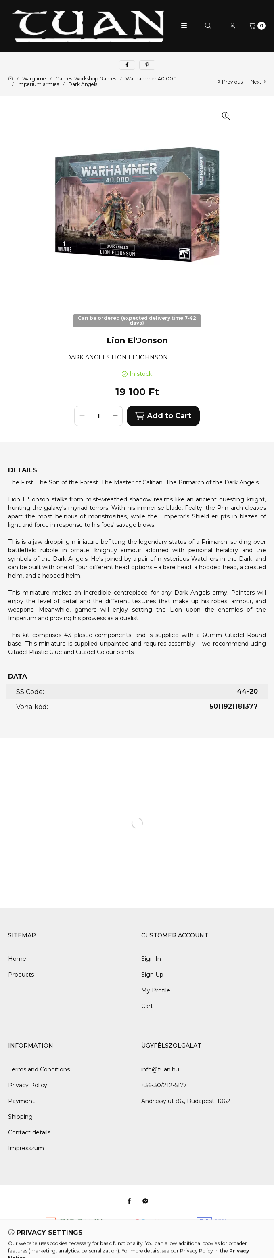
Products (21, 974)
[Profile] (232, 26)
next (258, 82)
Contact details (29, 1132)
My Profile (155, 990)
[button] (184, 26)
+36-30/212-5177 (163, 1085)
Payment (21, 1101)
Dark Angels (82, 84)
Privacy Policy (27, 1085)
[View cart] (257, 26)
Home (17, 958)
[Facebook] (129, 1201)
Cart (147, 1006)
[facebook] (127, 65)
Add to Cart (163, 416)
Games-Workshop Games (85, 79)
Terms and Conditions (39, 1069)
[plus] (115, 416)
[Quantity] (98, 416)
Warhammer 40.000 (151, 79)
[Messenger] (145, 1201)
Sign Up (152, 974)
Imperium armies (38, 84)
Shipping (20, 1116)
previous (230, 82)
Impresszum (26, 1148)
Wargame (34, 79)
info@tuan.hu (160, 1069)
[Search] (208, 26)
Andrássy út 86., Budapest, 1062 (185, 1101)
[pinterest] (147, 65)
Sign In (151, 958)
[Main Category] (10, 79)
